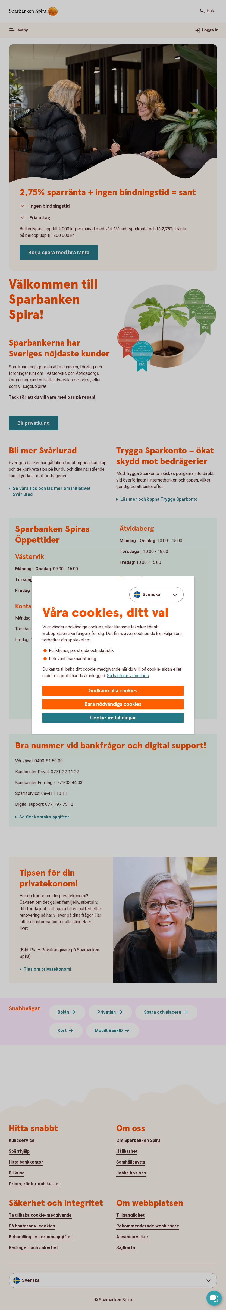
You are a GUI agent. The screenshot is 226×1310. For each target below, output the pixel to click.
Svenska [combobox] (151, 594)
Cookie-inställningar (113, 718)
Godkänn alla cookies (113, 690)
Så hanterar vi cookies (128, 675)
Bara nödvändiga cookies (113, 704)
